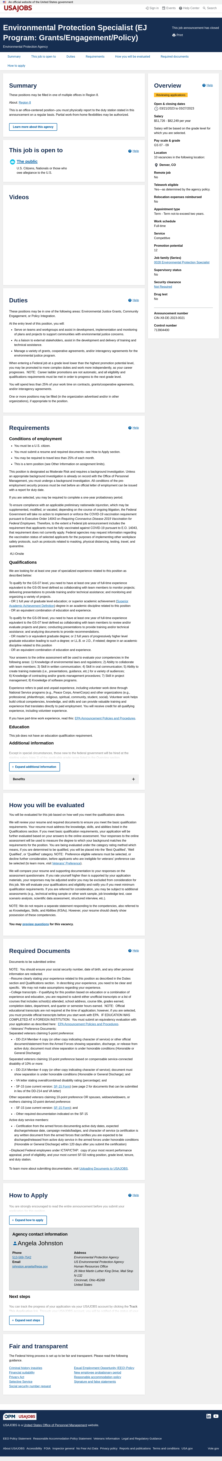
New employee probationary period (97, 1372)
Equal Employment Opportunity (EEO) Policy (104, 1368)
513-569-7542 (21, 1257)
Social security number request (30, 1386)
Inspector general (63, 1448)
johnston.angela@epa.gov (30, 1266)
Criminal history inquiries (25, 1368)
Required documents (175, 56)
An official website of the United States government (40, 2)
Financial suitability (22, 1372)
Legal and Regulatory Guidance (142, 1438)
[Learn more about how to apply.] (133, 1195)
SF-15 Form (62, 1086)
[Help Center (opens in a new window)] (189, 8)
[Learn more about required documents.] (133, 951)
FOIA (47, 1448)
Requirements (95, 56)
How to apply (16, 65)
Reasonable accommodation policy (97, 1377)
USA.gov (187, 1448)
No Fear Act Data (87, 1448)
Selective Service (20, 1381)
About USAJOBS (13, 1448)
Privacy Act (16, 1377)
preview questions (35, 924)
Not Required (163, 286)
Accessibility (34, 1448)
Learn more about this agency (33, 127)
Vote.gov (213, 1448)
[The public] (41, 166)
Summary (14, 56)
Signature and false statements (95, 1381)
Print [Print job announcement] (177, 35)
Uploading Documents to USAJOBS (103, 1168)
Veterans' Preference (66, 863)
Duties (70, 56)
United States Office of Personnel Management (55, 1425)
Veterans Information (106, 1438)
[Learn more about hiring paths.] (133, 151)
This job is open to (43, 56)
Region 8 (25, 102)
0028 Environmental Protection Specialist (181, 262)
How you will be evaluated (132, 56)
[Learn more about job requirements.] (133, 428)
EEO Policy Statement (17, 1438)
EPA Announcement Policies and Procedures (105, 718)
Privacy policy (109, 1448)
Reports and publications (135, 1448)
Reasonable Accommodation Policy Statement (62, 1438)
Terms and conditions (166, 1448)
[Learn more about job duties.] (133, 300)
